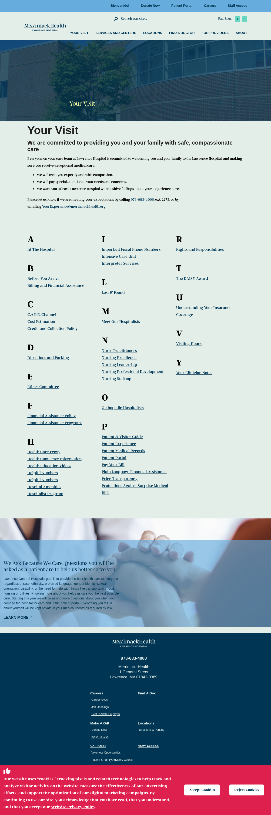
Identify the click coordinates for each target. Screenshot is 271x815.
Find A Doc (147, 693)
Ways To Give (99, 737)
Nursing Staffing (116, 378)
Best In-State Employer (105, 714)
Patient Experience (119, 444)
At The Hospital (41, 249)
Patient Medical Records (123, 451)
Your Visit (79, 33)
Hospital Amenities (44, 487)
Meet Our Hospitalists (121, 321)
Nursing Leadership (119, 364)
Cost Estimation (41, 321)
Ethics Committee (43, 387)
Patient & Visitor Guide (122, 437)
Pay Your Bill (113, 465)
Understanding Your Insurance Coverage (203, 311)
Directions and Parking (48, 357)
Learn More (16, 617)
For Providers (215, 33)
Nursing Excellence (119, 357)
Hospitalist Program (45, 494)
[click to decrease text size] (244, 19)
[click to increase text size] (237, 19)
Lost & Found (113, 292)
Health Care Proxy (43, 452)
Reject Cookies (246, 790)
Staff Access (237, 5)
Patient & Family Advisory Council (112, 759)
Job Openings (100, 707)
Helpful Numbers (42, 473)
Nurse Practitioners (119, 350)
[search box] (165, 18)
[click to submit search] (116, 18)
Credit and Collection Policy (52, 328)
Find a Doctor (182, 33)
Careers (210, 5)
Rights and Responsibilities (200, 249)
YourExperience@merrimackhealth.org (74, 206)
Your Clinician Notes (194, 373)
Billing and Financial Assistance (55, 285)
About (241, 33)
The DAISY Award (192, 278)
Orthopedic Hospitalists (123, 408)
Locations (152, 33)
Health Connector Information (54, 459)
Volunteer (98, 746)
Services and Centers (115, 33)
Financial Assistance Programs (54, 423)
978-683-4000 (142, 199)
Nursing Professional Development (133, 371)
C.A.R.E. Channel (41, 314)
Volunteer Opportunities (105, 752)
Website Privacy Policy (73, 807)
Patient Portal (181, 5)
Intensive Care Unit (119, 256)
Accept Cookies (202, 790)
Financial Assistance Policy (51, 416)
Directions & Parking (151, 729)
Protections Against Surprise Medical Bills (135, 489)
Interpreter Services (120, 263)
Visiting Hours (188, 344)
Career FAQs (99, 699)
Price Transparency (119, 479)
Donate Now (150, 5)
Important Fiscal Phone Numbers (131, 249)
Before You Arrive (43, 278)
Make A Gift (99, 723)
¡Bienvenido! (119, 5)
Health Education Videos (49, 466)
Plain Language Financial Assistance (134, 472)
